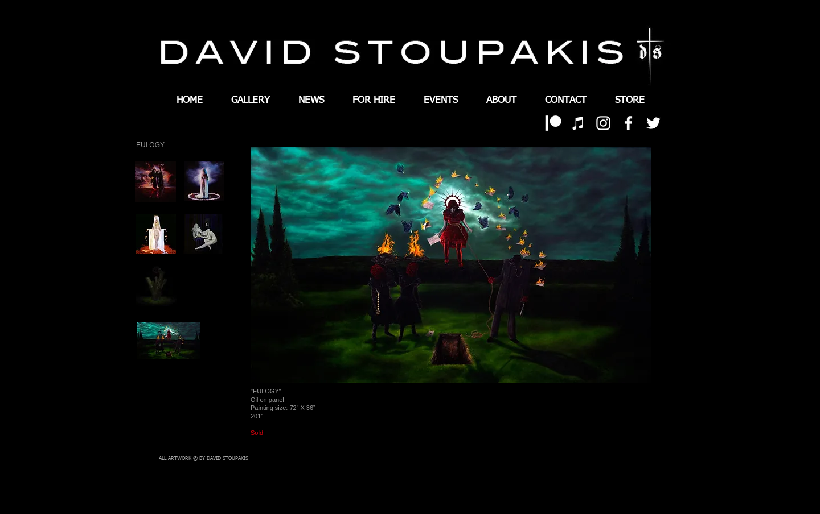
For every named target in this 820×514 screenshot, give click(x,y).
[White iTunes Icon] (578, 123)
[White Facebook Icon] (628, 123)
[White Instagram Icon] (603, 123)
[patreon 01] (553, 123)
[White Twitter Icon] (653, 123)
